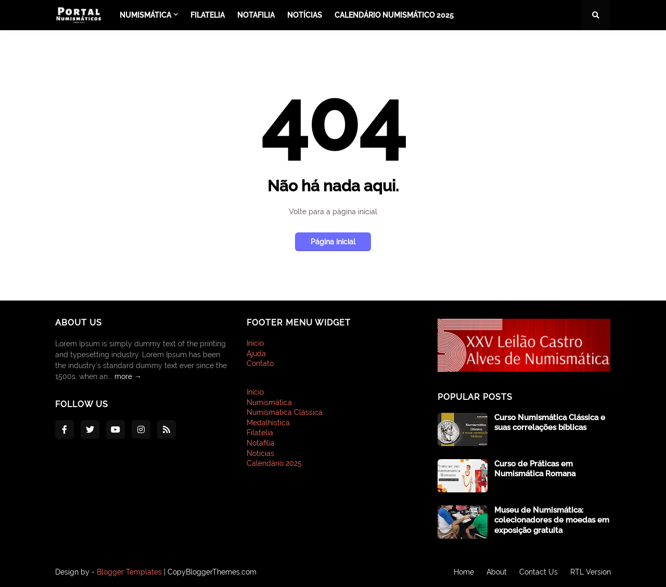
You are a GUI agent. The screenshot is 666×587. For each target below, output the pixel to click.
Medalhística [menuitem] (268, 423)
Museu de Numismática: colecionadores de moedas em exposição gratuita (551, 520)
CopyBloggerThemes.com (212, 572)
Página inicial (333, 242)
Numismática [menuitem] (145, 15)
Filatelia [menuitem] (207, 15)
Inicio (255, 343)
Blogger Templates (129, 572)
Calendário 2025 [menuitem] (274, 463)
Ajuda (256, 353)
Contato (260, 363)
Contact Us (538, 572)
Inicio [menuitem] (255, 392)
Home (464, 572)
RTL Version (590, 572)
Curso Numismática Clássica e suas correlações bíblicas (549, 423)
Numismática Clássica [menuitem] (285, 412)
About (496, 572)
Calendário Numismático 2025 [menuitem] (394, 15)
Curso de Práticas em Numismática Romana (534, 469)
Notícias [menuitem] (304, 15)
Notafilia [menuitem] (256, 15)
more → (128, 376)
